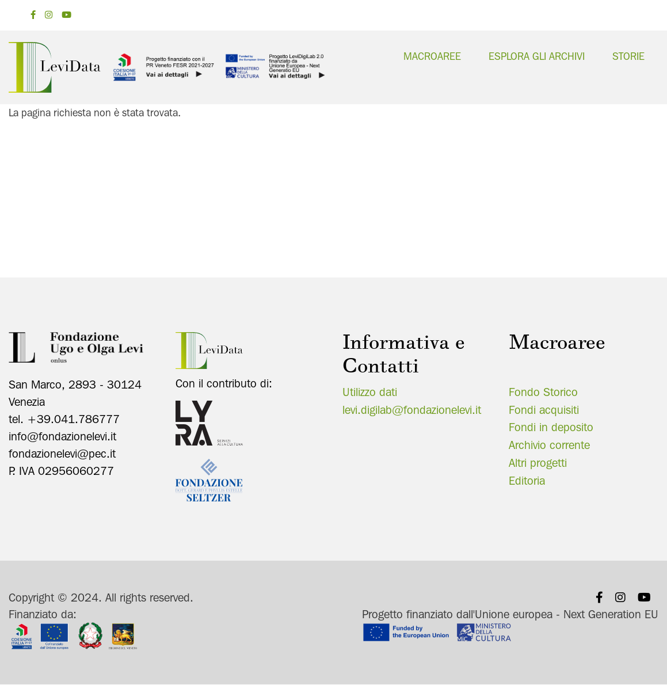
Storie (628, 56)
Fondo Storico (543, 392)
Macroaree (432, 56)
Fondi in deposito (551, 427)
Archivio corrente (549, 445)
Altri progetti (538, 463)
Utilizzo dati (369, 392)
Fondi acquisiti (544, 410)
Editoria (527, 481)
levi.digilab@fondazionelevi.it (411, 410)
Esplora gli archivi (537, 56)
